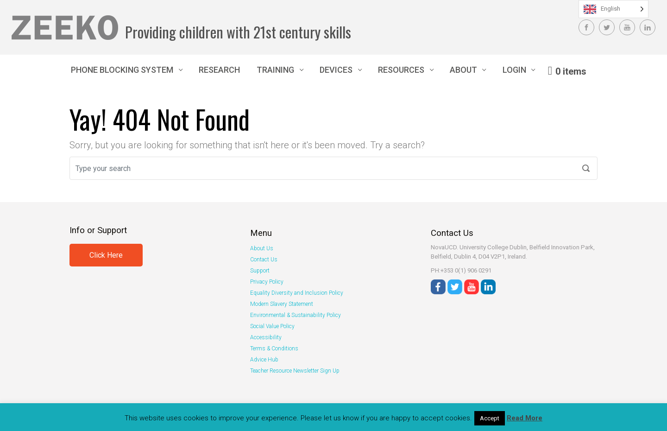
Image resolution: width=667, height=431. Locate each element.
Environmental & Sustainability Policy (295, 315)
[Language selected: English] (613, 9)
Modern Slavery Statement (281, 304)
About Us (261, 248)
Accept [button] (489, 418)
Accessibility (266, 337)
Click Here (106, 255)
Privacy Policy (266, 282)
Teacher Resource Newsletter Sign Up (295, 371)
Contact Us (263, 259)
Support (260, 270)
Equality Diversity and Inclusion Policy (296, 293)
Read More (524, 418)
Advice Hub (264, 359)
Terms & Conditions (274, 348)
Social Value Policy (272, 326)
